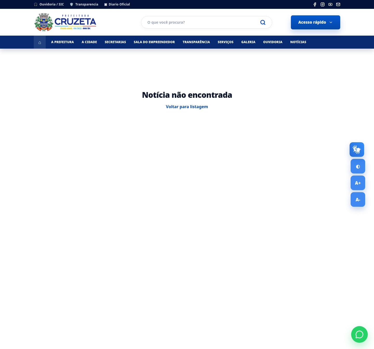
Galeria (248, 42)
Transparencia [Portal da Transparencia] (84, 4)
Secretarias (115, 42)
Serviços (225, 42)
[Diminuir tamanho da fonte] (358, 199)
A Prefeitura (62, 42)
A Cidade (89, 42)
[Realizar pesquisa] (263, 22)
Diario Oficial (117, 4)
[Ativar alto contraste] (358, 166)
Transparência (196, 42)
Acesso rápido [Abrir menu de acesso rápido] (315, 22)
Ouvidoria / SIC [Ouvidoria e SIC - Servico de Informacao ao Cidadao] (49, 4)
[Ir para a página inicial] (40, 42)
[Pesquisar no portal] (204, 22)
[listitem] (315, 4)
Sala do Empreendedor (154, 42)
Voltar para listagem (187, 106)
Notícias (298, 42)
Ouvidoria (272, 42)
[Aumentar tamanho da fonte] (358, 183)
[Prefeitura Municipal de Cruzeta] (78, 22)
